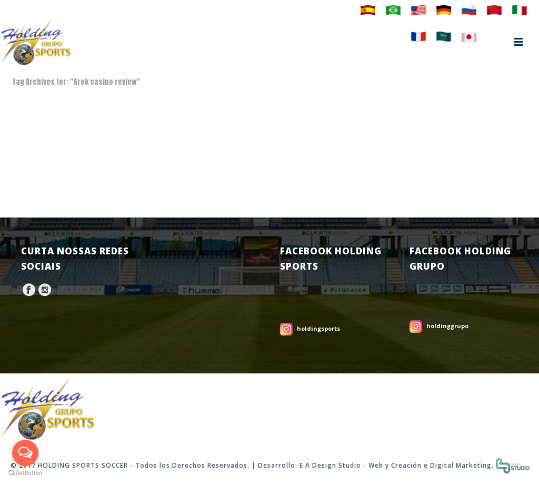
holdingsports (318, 328)
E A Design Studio (330, 465)
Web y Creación (395, 465)
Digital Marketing (461, 465)
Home (510, 102)
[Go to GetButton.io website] (25, 473)
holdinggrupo (447, 326)
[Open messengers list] (25, 453)
